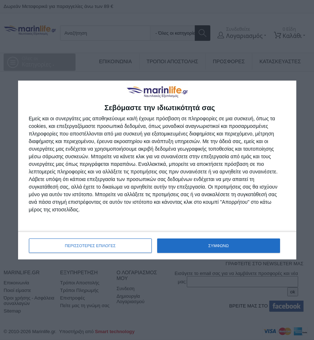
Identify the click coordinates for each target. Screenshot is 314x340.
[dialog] (157, 170)
